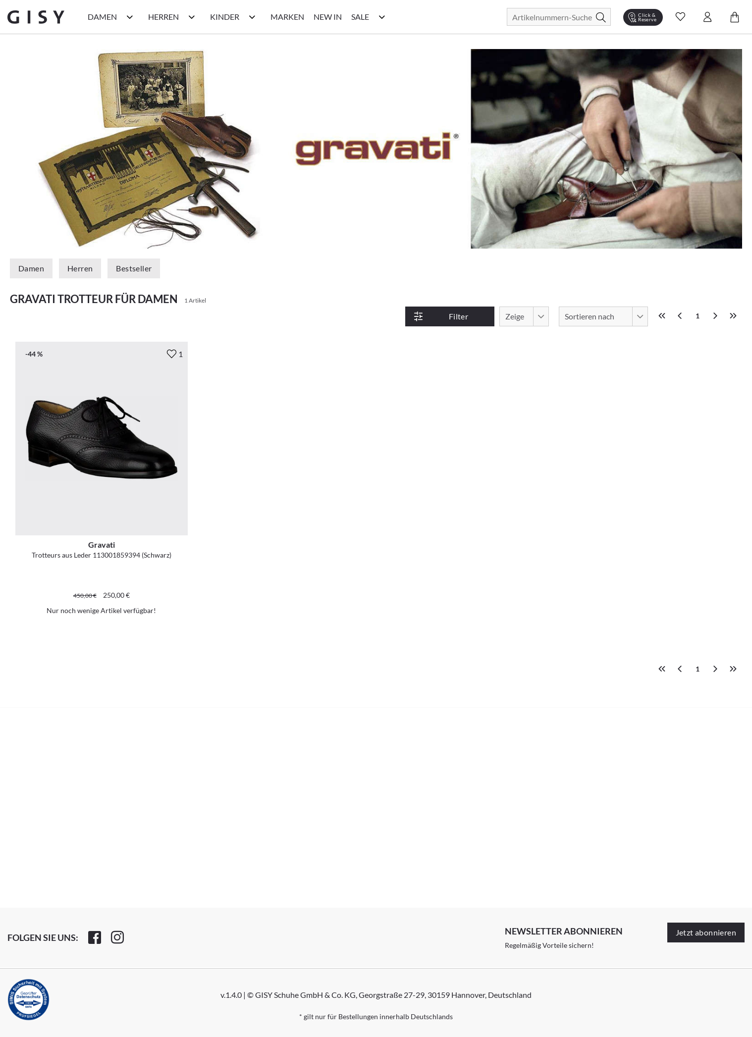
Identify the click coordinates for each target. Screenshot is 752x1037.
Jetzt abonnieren (706, 932)
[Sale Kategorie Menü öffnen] (382, 17)
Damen (31, 268)
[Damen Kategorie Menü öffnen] (130, 17)
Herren (80, 268)
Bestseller (134, 268)
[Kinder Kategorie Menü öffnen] (252, 17)
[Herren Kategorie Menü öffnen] (192, 17)
